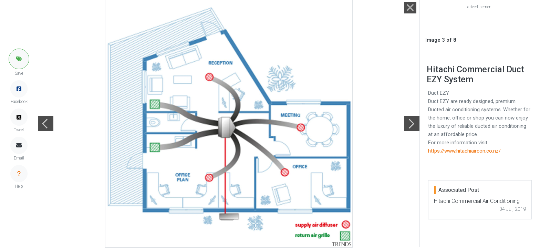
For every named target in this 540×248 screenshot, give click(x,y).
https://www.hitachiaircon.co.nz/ (464, 151)
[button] (19, 59)
